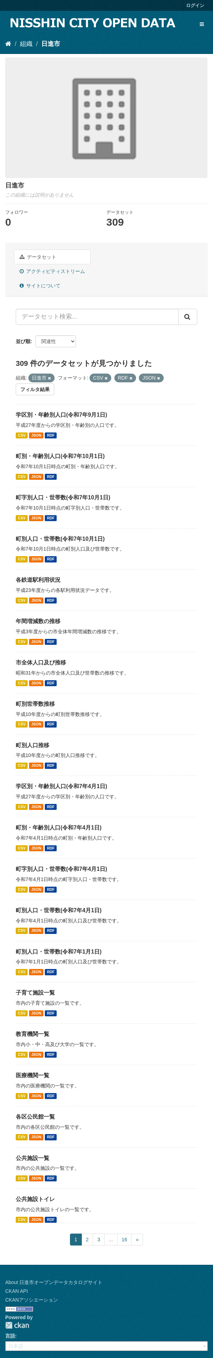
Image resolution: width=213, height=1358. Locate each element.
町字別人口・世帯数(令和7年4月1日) (61, 869)
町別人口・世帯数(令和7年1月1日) (58, 952)
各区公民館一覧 (35, 1117)
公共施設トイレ (35, 1199)
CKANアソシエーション (31, 1300)
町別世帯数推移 (35, 704)
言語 (10, 1336)
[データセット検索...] (97, 317)
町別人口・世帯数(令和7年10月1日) (60, 539)
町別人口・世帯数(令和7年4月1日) (58, 910)
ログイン (195, 5)
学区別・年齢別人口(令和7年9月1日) (61, 415)
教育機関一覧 (32, 1034)
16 (124, 1239)
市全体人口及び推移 (41, 663)
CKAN (17, 1325)
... (111, 1239)
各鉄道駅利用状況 (38, 580)
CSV (22, 435)
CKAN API (16, 1291)
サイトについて (40, 285)
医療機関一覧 (32, 1075)
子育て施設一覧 (35, 993)
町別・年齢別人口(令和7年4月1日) (58, 828)
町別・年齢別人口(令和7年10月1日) (60, 456)
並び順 (23, 341)
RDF (51, 435)
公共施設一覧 (32, 1158)
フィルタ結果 (35, 389)
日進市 (50, 43)
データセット (38, 257)
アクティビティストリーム (52, 271)
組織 (26, 43)
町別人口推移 (32, 745)
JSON (36, 435)
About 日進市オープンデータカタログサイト (53, 1282)
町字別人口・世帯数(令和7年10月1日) (63, 497)
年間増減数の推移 (38, 621)
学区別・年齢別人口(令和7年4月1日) (61, 786)
